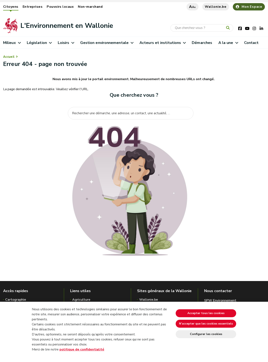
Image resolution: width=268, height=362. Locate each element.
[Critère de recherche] (201, 28)
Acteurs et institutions (162, 42)
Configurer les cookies (206, 334)
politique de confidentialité (81, 349)
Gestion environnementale (106, 42)
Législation (39, 42)
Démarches (202, 42)
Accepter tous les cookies (205, 313)
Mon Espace (248, 6)
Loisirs (66, 42)
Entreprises (33, 6)
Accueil (8, 57)
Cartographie (15, 300)
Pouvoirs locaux (60, 6)
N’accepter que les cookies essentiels (206, 324)
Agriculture (81, 300)
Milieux (12, 42)
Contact (251, 42)
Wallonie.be (216, 6)
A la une (228, 42)
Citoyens (10, 6)
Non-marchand (90, 6)
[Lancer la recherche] (228, 28)
